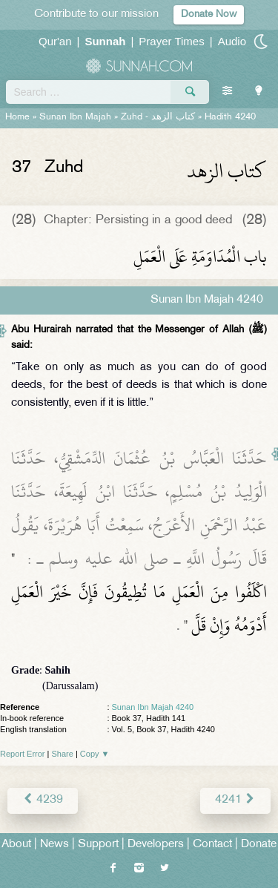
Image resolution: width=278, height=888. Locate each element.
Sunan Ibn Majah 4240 (153, 707)
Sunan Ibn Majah (75, 117)
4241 (235, 800)
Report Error (22, 753)
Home (17, 117)
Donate (259, 844)
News (54, 844)
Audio (232, 41)
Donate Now (208, 14)
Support (98, 844)
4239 (42, 800)
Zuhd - (158, 117)
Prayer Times (171, 41)
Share (62, 753)
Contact (212, 844)
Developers (156, 844)
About (16, 844)
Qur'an (55, 41)
